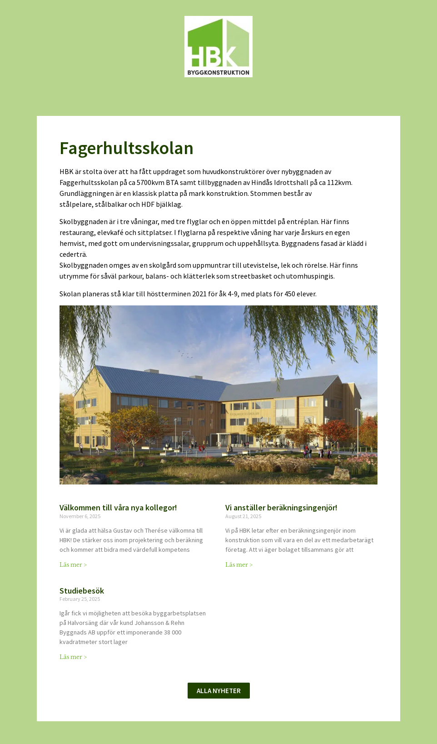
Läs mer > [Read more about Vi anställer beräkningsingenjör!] (239, 564)
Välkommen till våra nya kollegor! (119, 507)
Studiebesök (82, 590)
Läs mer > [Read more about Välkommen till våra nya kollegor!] (73, 564)
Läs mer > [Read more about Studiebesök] (73, 657)
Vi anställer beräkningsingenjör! (281, 507)
